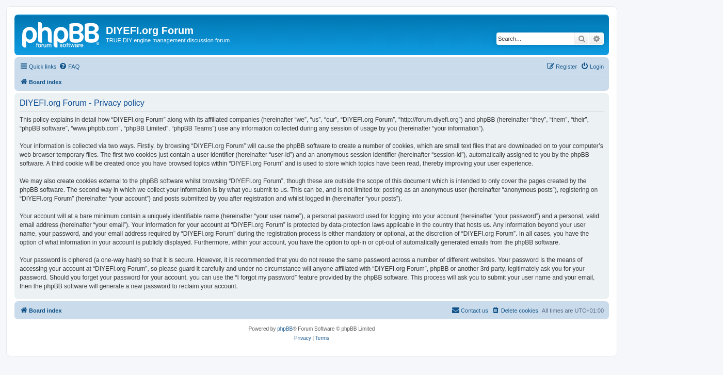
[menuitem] (69, 66)
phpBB (285, 329)
